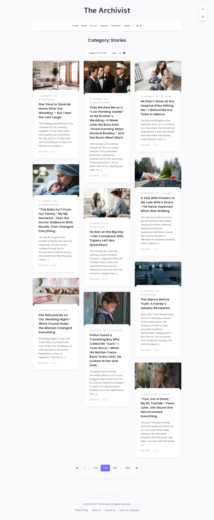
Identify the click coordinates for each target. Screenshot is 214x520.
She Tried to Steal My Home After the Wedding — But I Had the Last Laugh (55, 110)
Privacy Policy (81, 510)
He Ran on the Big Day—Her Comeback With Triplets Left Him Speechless (107, 238)
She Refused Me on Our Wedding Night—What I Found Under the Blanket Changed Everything (55, 323)
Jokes (127, 25)
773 (96, 468)
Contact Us (110, 510)
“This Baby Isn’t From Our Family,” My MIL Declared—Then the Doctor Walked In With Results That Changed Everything (56, 220)
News (84, 25)
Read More (43, 151)
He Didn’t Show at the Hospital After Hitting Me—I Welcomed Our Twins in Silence (157, 107)
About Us (96, 510)
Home (75, 25)
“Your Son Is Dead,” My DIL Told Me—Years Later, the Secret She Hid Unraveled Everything (158, 407)
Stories (93, 25)
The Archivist (107, 10)
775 (115, 468)
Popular (104, 25)
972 (128, 468)
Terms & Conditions (129, 510)
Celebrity (116, 25)
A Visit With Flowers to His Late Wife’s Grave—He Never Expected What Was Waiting (158, 204)
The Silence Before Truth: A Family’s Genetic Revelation (155, 303)
